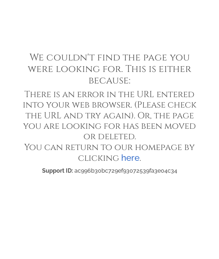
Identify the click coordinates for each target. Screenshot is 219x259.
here (130, 158)
